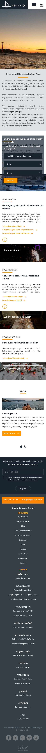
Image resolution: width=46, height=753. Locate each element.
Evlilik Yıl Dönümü (23, 623)
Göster (10, 180)
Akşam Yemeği (23, 651)
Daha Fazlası (12, 433)
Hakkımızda (23, 517)
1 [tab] (21, 446)
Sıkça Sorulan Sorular (23, 535)
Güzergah (23, 540)
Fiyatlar (23, 549)
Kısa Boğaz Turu (10, 413)
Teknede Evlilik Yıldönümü (15, 358)
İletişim (23, 563)
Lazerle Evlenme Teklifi (13, 300)
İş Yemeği (23, 691)
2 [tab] (25, 446)
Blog (23, 526)
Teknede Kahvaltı (23, 667)
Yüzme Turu (23, 675)
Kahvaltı (23, 663)
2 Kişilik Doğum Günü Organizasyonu (20, 230)
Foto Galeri (23, 554)
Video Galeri (23, 558)
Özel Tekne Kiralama (23, 531)
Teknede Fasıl (23, 719)
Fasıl (23, 715)
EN (41, 4)
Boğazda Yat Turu (23, 578)
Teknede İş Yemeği (23, 695)
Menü (23, 544)
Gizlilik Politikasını (14, 478)
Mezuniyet (23, 703)
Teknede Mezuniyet (23, 707)
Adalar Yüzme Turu (23, 683)
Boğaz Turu (23, 574)
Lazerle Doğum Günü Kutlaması (17, 233)
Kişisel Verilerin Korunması (32, 478)
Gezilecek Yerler (23, 521)
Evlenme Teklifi (23, 607)
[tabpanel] (23, 418)
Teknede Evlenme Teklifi (14, 296)
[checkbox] (4, 478)
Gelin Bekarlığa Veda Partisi (23, 639)
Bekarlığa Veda (23, 635)
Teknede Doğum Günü (13, 226)
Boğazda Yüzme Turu (23, 679)
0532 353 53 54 (11, 499)
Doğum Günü (23, 586)
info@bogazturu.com (32, 499)
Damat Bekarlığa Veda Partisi (23, 643)
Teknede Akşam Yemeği (23, 655)
